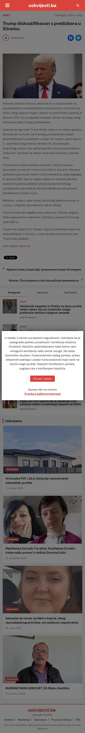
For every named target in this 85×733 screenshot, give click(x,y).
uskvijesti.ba (42, 5)
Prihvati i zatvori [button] (42, 378)
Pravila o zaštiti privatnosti (42, 393)
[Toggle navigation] (7, 5)
